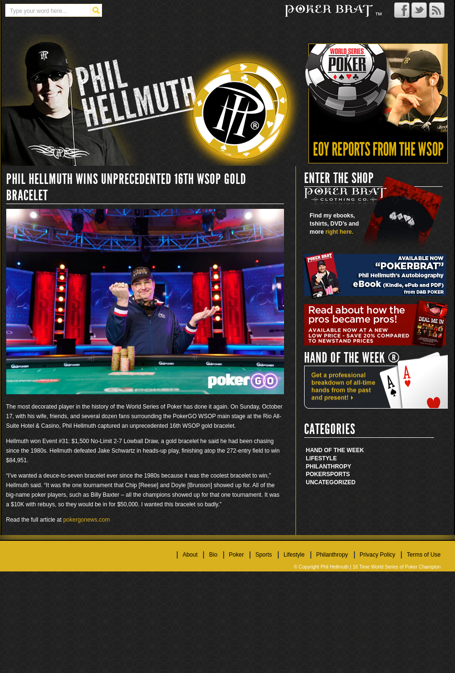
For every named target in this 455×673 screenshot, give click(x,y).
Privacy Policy (378, 554)
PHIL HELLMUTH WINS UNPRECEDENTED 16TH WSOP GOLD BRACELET (126, 187)
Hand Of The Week (335, 450)
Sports (338, 474)
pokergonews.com (86, 519)
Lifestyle (321, 458)
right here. (339, 231)
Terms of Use (424, 554)
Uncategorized (331, 482)
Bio (213, 554)
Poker (316, 474)
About (189, 554)
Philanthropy (329, 466)
